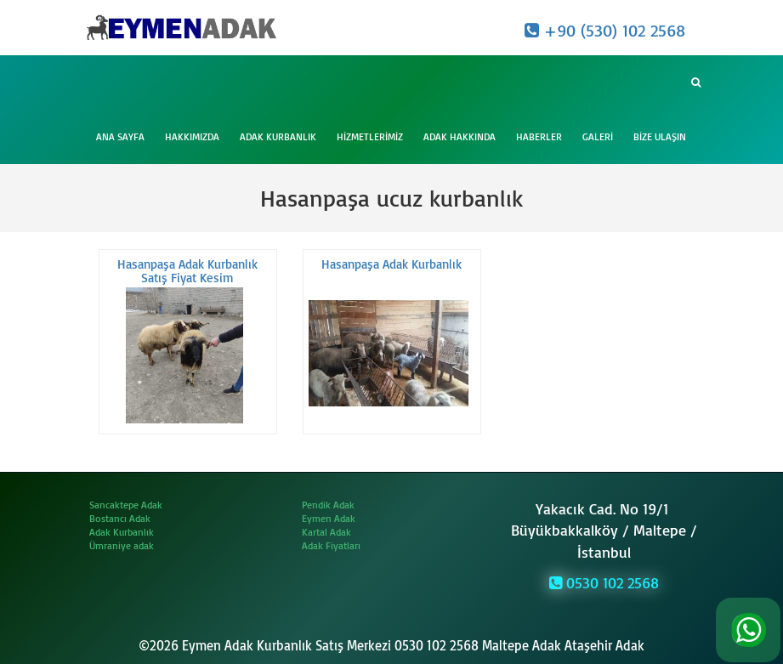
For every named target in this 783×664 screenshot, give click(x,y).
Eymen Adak (328, 518)
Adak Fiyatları (331, 545)
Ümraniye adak (121, 545)
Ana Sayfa (120, 136)
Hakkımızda (192, 136)
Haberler (539, 136)
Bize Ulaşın (659, 136)
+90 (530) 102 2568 (605, 30)
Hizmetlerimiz (370, 136)
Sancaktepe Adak (125, 504)
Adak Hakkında (459, 136)
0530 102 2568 (604, 582)
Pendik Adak (328, 504)
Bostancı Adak (119, 518)
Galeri (597, 136)
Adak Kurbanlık (278, 136)
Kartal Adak (326, 531)
